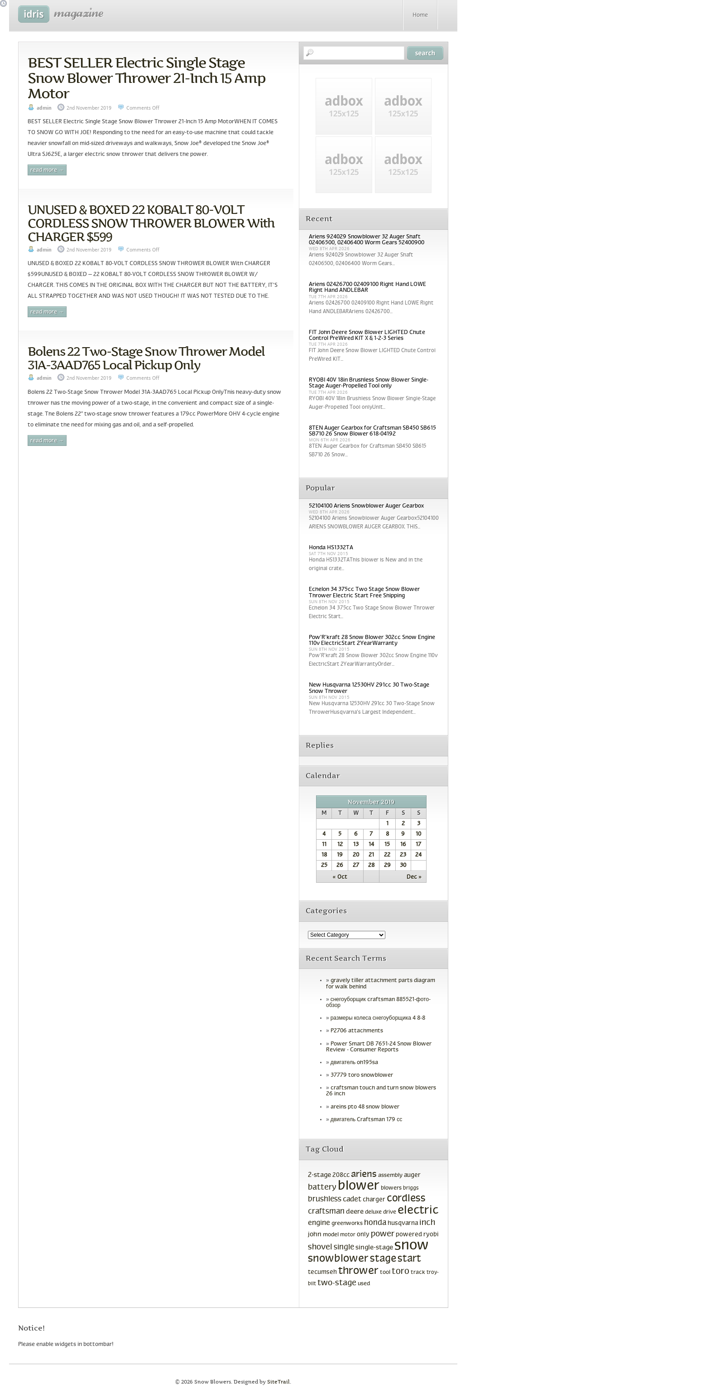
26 (339, 865)
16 (403, 844)
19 (340, 855)
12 (340, 844)
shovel (320, 1247)
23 (403, 855)
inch (427, 1223)
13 (356, 844)
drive (389, 1212)
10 (418, 834)
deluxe (373, 1212)
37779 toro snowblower (362, 1075)
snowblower (338, 1259)
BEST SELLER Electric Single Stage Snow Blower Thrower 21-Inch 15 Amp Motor (146, 78)
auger (412, 1175)
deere (355, 1212)
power (382, 1234)
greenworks (347, 1223)
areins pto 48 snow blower (365, 1107)
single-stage (374, 1247)
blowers (391, 1188)
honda (375, 1223)
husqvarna (403, 1223)
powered (409, 1235)
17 (418, 844)
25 (324, 865)
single (344, 1247)
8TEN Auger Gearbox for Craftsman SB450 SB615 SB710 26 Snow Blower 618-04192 (372, 431)
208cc (341, 1175)
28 (371, 865)
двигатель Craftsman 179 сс (367, 1120)
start (409, 1259)
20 (356, 855)
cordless (406, 1199)
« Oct (340, 877)
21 (371, 855)
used (364, 1284)
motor (347, 1235)
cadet (352, 1199)
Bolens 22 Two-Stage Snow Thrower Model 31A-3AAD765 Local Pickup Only (146, 358)
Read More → (47, 170)
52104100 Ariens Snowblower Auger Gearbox (366, 506)
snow (411, 1246)
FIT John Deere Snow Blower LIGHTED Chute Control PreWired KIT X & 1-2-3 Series (367, 335)
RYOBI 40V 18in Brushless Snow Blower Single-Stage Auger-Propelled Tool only (368, 383)
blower (358, 1186)
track (418, 1272)
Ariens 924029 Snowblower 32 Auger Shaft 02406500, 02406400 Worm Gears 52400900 (366, 240)
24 (418, 855)
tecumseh (322, 1272)
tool (385, 1272)
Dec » (414, 877)
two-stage (336, 1283)
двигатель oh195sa (355, 1062)
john (314, 1234)
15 (387, 844)
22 (387, 855)
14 (371, 844)
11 (324, 844)
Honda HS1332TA (331, 548)
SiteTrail (278, 1382)
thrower (358, 1271)
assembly (390, 1175)
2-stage (319, 1175)
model (331, 1235)
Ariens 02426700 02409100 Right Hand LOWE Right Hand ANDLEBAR (367, 287)
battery (322, 1187)
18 (324, 855)
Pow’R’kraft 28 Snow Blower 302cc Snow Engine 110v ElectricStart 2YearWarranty (372, 640)
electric (418, 1210)
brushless (324, 1199)
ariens (364, 1174)
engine (319, 1223)
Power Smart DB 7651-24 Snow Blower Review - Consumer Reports (379, 1047)
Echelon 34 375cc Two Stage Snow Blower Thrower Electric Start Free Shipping (364, 592)
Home (420, 15)
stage (383, 1259)
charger (374, 1200)
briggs (411, 1188)
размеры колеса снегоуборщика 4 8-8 (378, 1018)
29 (387, 865)
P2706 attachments (357, 1031)
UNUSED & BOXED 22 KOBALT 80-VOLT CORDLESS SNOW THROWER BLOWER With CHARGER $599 (151, 223)
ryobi (431, 1235)
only (363, 1235)
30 (403, 865)
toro (400, 1272)
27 (356, 865)
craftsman (326, 1211)
